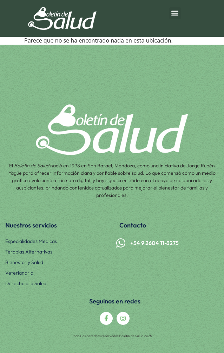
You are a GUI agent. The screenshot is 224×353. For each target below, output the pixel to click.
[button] (175, 13)
